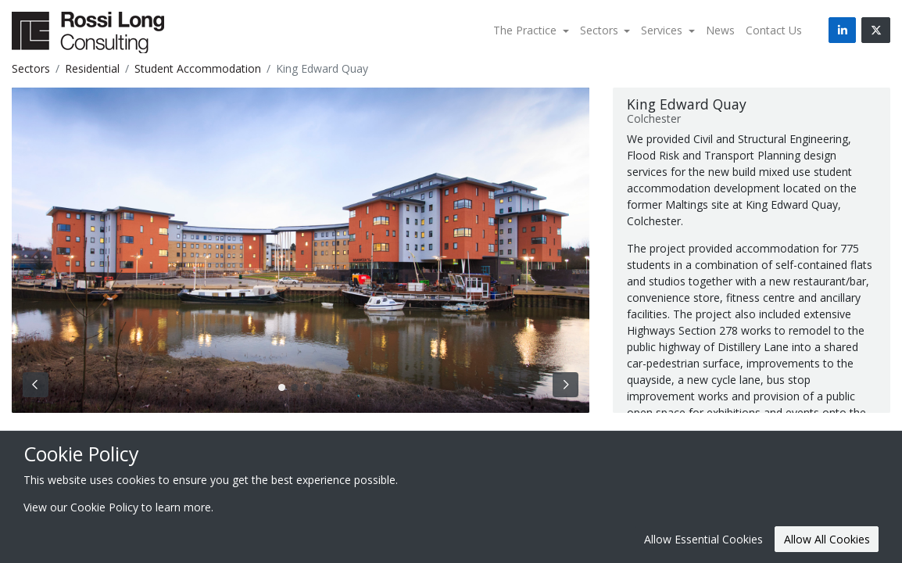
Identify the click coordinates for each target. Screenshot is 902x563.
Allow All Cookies (827, 539)
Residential (92, 68)
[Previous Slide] (35, 384)
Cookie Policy (104, 507)
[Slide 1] (294, 387)
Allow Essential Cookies (703, 539)
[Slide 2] (306, 387)
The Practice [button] (526, 30)
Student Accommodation (197, 68)
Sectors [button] (600, 30)
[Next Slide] (565, 384)
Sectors (31, 68)
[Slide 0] (281, 387)
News (720, 30)
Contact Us (774, 30)
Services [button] (663, 30)
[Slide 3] (319, 387)
